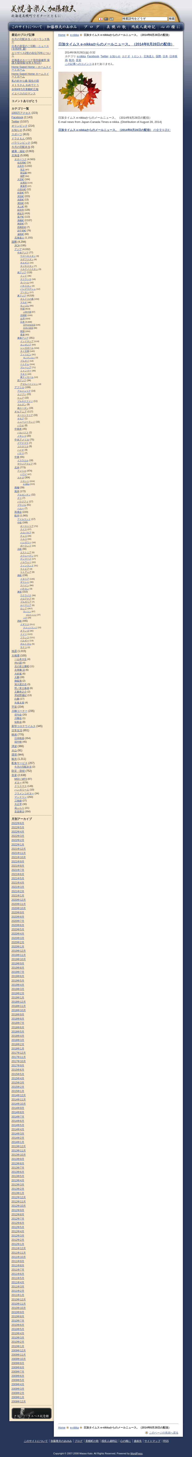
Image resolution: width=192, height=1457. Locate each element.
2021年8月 (18, 865)
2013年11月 (19, 1150)
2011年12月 (19, 1248)
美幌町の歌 (92, 1441)
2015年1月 (18, 1091)
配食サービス (20, 763)
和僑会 (18, 512)
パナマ (20, 453)
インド (23, 276)
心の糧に (125, 1441)
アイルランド (24, 519)
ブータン (24, 292)
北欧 (19, 549)
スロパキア (25, 532)
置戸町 (20, 217)
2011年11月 (19, 1252)
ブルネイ (24, 361)
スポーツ (17, 134)
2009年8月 (18, 1367)
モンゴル (24, 305)
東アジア (21, 295)
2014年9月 (18, 1108)
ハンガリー (25, 542)
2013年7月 (18, 1167)
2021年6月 (18, 874)
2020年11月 (19, 904)
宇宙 (14, 706)
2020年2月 (18, 942)
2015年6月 (18, 1069)
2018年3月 (18, 1040)
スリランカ (25, 279)
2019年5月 (18, 980)
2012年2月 (18, 1239)
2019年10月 (19, 959)
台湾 (22, 318)
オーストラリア (25, 415)
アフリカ (19, 387)
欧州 (16, 515)
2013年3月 (18, 1184)
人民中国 (27, 312)
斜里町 (20, 193)
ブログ (79, 1441)
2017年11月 (19, 1057)
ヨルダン (21, 404)
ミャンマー (25, 370)
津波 (14, 746)
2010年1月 (18, 1346)
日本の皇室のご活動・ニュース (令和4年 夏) (30, 47)
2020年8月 (18, 916)
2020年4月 (18, 933)
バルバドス (22, 432)
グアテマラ (22, 443)
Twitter (104, 56)
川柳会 (18, 718)
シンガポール (27, 348)
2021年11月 (19, 853)
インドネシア (27, 341)
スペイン (24, 585)
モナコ (23, 647)
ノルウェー (25, 562)
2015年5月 (18, 1074)
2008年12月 (19, 1401)
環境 (14, 754)
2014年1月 (18, 1142)
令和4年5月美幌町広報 (25, 89)
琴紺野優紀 (20, 695)
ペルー (20, 508)
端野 (22, 176)
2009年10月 (19, 1359)
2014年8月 (18, 1112)
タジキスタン (27, 266)
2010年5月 (18, 1329)
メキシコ (21, 436)
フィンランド (27, 565)
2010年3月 (18, 1337)
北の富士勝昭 (21, 666)
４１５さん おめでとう (25, 85)
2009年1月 (18, 1397)
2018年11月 (19, 1006)
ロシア (23, 608)
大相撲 (16, 655)
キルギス (24, 262)
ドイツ (23, 634)
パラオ (20, 425)
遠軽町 (20, 234)
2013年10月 (19, 1154)
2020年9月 (18, 912)
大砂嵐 (18, 673)
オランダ (24, 631)
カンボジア (25, 344)
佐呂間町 (21, 162)
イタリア (24, 579)
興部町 (20, 223)
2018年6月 (18, 1027)
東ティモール (27, 377)
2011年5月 (18, 1278)
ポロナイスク (31, 615)
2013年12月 (19, 1146)
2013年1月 (18, 1193)
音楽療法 (19, 811)
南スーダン (22, 408)
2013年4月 (18, 1180)
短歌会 (18, 722)
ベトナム (24, 364)
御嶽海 (18, 680)
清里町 (20, 199)
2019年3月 (18, 989)
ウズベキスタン (28, 256)
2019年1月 (18, 997)
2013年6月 (18, 1172)
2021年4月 (18, 882)
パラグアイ (22, 501)
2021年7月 (18, 870)
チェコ (23, 536)
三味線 (18, 800)
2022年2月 (18, 840)
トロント (136, 56)
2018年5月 (18, 1031)
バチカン (24, 588)
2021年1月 (18, 895)
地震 (14, 651)
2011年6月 (18, 1274)
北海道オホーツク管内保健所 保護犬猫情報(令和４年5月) (31, 61)
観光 (71, 60)
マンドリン (20, 797)
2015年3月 (18, 1082)
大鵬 (16, 677)
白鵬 (16, 698)
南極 (16, 487)
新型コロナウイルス (24, 726)
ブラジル (21, 505)
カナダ (126, 56)
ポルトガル (25, 644)
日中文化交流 (29, 325)
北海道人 (148, 56)
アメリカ (21, 471)
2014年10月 (19, 1103)
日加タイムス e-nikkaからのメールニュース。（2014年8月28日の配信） (116, 44)
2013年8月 (18, 1163)
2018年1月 (18, 1048)
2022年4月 (18, 831)
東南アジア (22, 338)
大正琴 (18, 804)
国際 (158, 56)
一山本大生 (20, 659)
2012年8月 (18, 1214)
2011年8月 (18, 1265)
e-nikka (74, 35)
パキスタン (25, 286)
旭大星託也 (20, 684)
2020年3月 (18, 938)
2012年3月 (18, 1235)
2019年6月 (18, 976)
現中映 (18, 741)
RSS (166, 1441)
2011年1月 (18, 1295)
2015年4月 (18, 1078)
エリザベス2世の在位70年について (31, 54)
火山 (14, 750)
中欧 (19, 522)
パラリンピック (21, 142)
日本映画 (19, 738)
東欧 (19, 592)
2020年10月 (19, 908)
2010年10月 (19, 1308)
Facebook (93, 56)
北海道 (16, 155)
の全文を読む (114, 130)
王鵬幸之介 (20, 691)
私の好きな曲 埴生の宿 (25, 80)
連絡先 (138, 1441)
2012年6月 (18, 1223)
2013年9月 (18, 1159)
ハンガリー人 (21, 789)
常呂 (22, 169)
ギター (18, 782)
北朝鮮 (23, 315)
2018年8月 (18, 1018)
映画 (14, 734)
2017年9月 (18, 1065)
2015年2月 (18, 1086)
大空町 (20, 179)
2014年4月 (18, 1129)
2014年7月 (18, 1116)
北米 (16, 467)
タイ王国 (24, 351)
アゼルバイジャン (29, 384)
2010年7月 (18, 1320)
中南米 (18, 429)
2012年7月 (18, 1218)
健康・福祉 (18, 151)
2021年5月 (18, 878)
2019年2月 (18, 993)
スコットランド (30, 627)
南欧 (19, 575)
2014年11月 (19, 1099)
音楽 (78, 60)
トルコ (23, 539)
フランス (24, 637)
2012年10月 (19, 1205)
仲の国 (18, 662)
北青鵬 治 (19, 669)
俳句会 (18, 714)
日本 (165, 56)
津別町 (20, 196)
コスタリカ (22, 446)
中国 (22, 309)
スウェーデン (27, 555)
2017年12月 (19, 1052)
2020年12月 (19, 899)
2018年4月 (18, 1035)
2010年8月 (18, 1316)
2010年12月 (19, 1299)
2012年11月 (19, 1201)
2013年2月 (18, 1188)
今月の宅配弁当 (21, 147)
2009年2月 (18, 1393)
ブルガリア (25, 602)
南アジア (21, 272)
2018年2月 (18, 1044)
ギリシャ (24, 582)
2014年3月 (18, 1133)
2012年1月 (18, 1244)
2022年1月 (18, 844)
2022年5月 (18, 827)
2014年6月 (18, 1121)
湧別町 (20, 203)
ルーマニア (25, 605)
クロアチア (25, 598)
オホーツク (20, 159)
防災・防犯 (18, 770)
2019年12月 (19, 950)
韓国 (22, 331)
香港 (22, 334)
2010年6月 (18, 1325)
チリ (19, 498)
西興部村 (21, 227)
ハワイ (23, 474)
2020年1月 (18, 946)
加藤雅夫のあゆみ (61, 1441)
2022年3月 (18, 836)
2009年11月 (19, 1354)
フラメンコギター (24, 793)
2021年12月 (19, 848)
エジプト (21, 394)
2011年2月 (18, 1290)
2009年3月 (18, 1388)
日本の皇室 (28, 328)
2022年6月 (18, 823)
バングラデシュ (28, 289)
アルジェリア (24, 391)
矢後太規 (19, 702)
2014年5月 (18, 1125)
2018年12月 (19, 1001)
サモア (20, 418)
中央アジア (22, 252)
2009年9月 (18, 1363)
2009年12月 (19, 1350)
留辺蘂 (23, 172)
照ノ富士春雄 (21, 688)
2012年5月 (18, 1227)
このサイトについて (36, 1441)
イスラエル (22, 460)
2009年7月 (18, 1371)
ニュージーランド (26, 422)
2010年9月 (18, 1312)
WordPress (136, 1453)
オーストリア (27, 526)
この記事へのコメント (78, 63)
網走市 (20, 213)
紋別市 (20, 210)
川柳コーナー (20, 711)
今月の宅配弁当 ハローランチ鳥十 (31, 40)
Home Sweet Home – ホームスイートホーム (31, 68)
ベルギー (24, 640)
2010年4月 (18, 1333)
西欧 (19, 621)
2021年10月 (19, 857)
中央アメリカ (21, 439)
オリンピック (20, 125)
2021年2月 (18, 891)
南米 (16, 491)
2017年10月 (19, 1061)
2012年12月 (19, 1197)
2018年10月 (19, 1010)
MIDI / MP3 (20, 779)
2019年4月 (18, 984)
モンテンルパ (29, 358)
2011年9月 (18, 1261)
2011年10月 (19, 1257)
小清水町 (21, 189)
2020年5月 (18, 929)
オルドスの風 (27, 299)
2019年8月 (18, 967)
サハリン (27, 611)
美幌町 (20, 220)
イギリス (24, 624)
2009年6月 (18, 1376)
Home (61, 35)
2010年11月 (19, 1303)
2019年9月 (18, 963)
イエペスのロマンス (24, 93)
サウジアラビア (25, 464)
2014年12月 (19, 1095)
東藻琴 (23, 186)
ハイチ (20, 450)
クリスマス (20, 786)
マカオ (23, 302)
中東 (16, 457)
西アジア (21, 380)
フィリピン (25, 354)
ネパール (24, 282)
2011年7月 (18, 1269)
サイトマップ (152, 1441)
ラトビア (24, 569)
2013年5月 (18, 1176)
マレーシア (25, 367)
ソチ (25, 618)
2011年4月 (18, 1282)
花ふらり (19, 808)
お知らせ (115, 56)
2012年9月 (18, 1210)
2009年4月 (18, 1384)
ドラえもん (18, 138)
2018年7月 (18, 1023)
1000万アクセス (21, 112)
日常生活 (17, 730)
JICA (17, 245)
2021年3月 (18, 886)
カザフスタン (27, 259)
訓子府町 (21, 230)
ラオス (23, 374)
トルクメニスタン (29, 269)
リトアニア (25, 572)
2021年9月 (18, 861)
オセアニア (20, 411)
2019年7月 (18, 972)
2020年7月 (18, 921)
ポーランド (25, 545)
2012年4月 (18, 1231)
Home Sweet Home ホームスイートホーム (30, 75)
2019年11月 (19, 955)
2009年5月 (18, 1380)
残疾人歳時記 (109, 1441)
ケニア (20, 398)
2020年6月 (18, 925)
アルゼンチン (24, 494)
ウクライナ (25, 595)
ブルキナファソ (25, 401)
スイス (23, 529)
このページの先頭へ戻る (163, 1432)
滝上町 (20, 206)
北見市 (20, 166)
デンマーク (25, 559)
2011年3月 (18, 1286)
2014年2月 (18, 1137)
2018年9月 (18, 1014)
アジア (18, 249)
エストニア (25, 552)
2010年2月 (18, 1341)
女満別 (23, 182)
